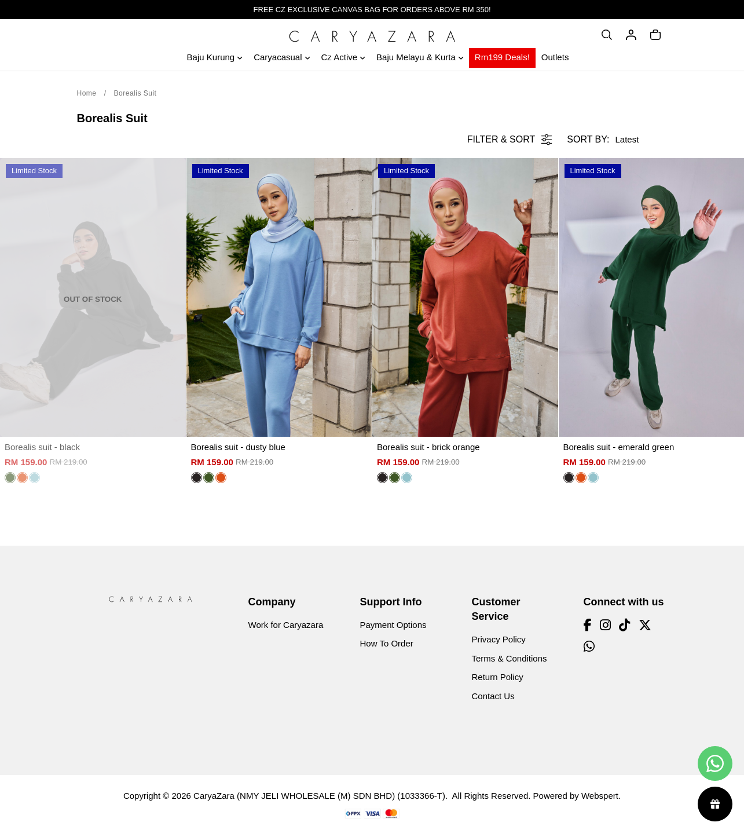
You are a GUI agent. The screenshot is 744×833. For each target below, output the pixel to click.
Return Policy (497, 677)
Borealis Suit (135, 93)
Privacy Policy (499, 639)
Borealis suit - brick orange (428, 447)
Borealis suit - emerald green (619, 447)
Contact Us (493, 696)
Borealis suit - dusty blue (238, 447)
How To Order (386, 643)
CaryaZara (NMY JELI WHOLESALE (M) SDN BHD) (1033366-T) (319, 796)
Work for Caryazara (286, 625)
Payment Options (393, 625)
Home (87, 93)
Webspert (599, 796)
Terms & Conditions (509, 658)
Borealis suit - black (42, 447)
